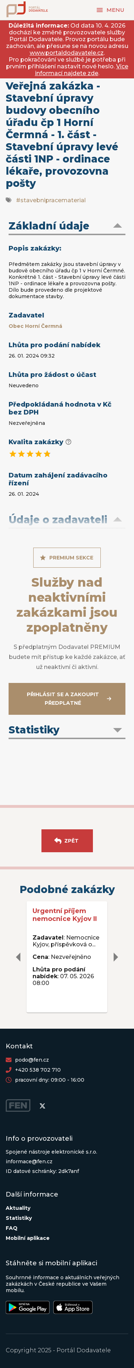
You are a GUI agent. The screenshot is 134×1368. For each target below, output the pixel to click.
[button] (67, 226)
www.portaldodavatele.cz (67, 52)
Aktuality (18, 1208)
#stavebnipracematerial (51, 200)
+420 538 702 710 (38, 1070)
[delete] (19, 957)
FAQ (12, 1228)
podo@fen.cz (32, 1060)
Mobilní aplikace (28, 1238)
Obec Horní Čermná (35, 326)
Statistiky (19, 1218)
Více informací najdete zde (81, 70)
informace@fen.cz (29, 1161)
